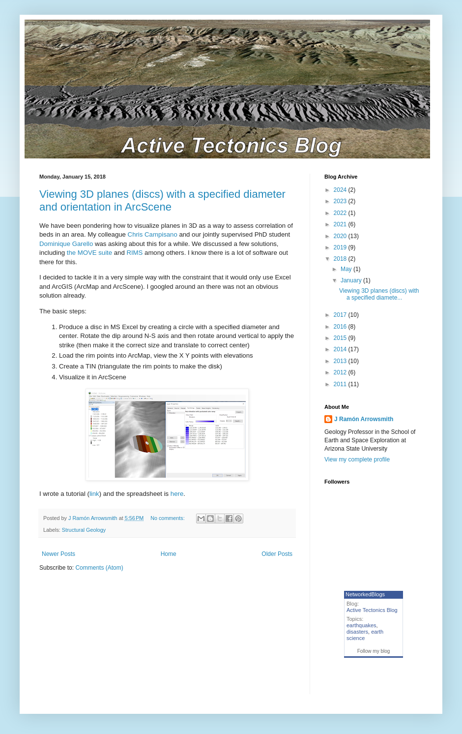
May (347, 269)
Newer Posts (58, 553)
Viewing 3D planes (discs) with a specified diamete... (379, 294)
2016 (341, 326)
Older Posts (276, 553)
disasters (357, 632)
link (94, 493)
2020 (341, 236)
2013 (341, 361)
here (177, 493)
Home (168, 553)
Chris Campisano (152, 234)
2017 (341, 314)
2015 (341, 338)
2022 (341, 213)
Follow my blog (373, 651)
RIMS (134, 252)
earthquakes (361, 625)
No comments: (168, 518)
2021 (341, 224)
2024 (341, 189)
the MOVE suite (89, 252)
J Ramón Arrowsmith (363, 419)
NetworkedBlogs (365, 594)
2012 (341, 372)
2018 (341, 258)
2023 (341, 201)
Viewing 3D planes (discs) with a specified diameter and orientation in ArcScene (162, 200)
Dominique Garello (66, 243)
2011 (341, 384)
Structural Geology (84, 530)
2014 (341, 349)
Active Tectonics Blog (372, 610)
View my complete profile (357, 459)
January (352, 280)
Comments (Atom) (99, 567)
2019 (341, 247)
